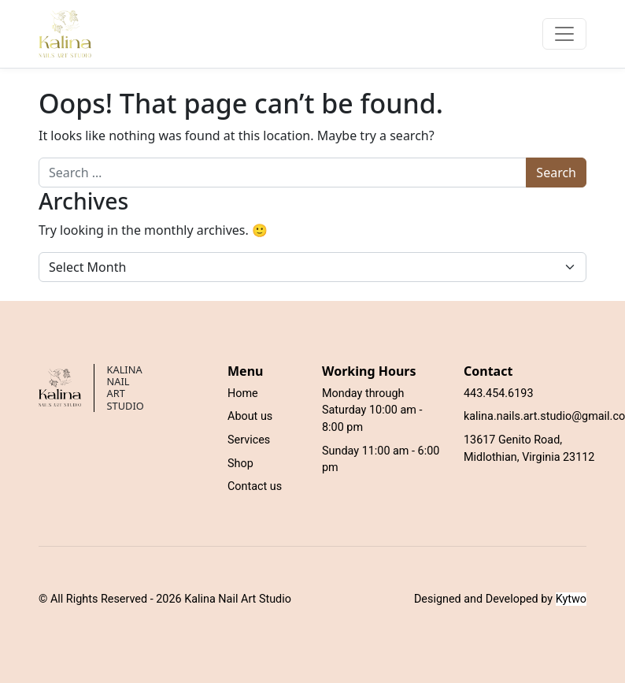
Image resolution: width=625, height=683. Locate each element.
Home (242, 393)
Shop (240, 463)
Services (248, 440)
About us (249, 416)
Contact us (254, 486)
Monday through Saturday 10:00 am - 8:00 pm (372, 410)
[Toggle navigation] (564, 34)
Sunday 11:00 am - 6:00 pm (380, 459)
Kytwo (571, 599)
